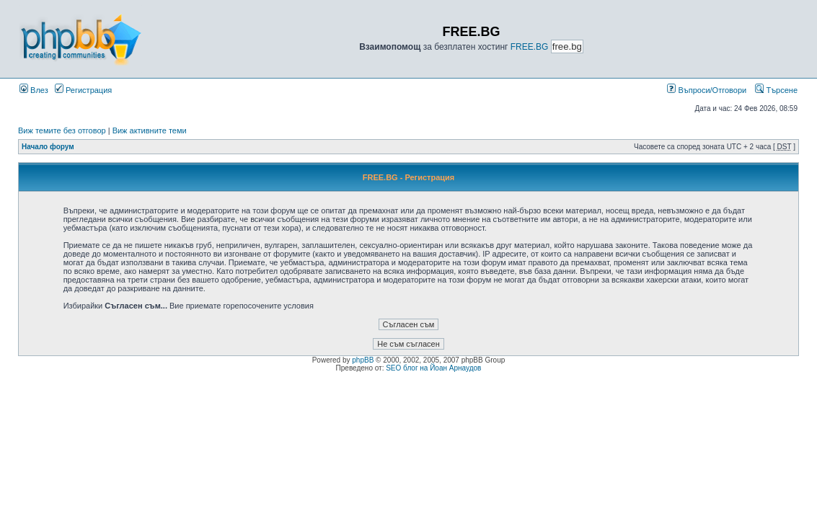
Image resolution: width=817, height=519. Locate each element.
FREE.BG (530, 47)
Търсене (776, 90)
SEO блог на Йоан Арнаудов (433, 368)
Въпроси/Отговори (706, 90)
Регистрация (83, 90)
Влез (33, 90)
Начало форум (48, 147)
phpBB (363, 360)
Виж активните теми (149, 130)
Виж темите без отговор (62, 130)
